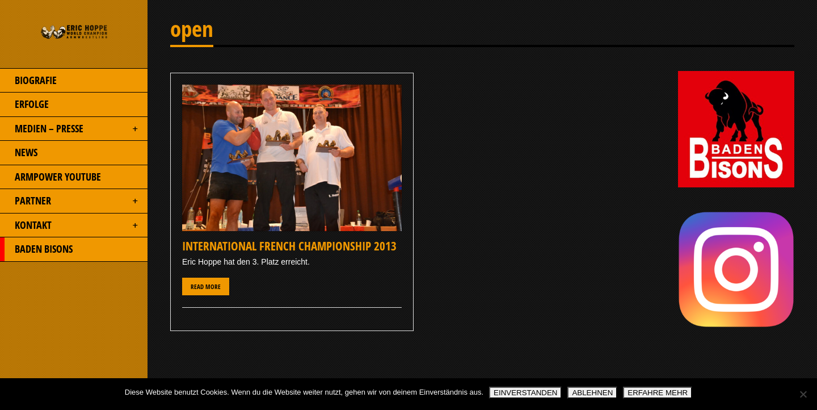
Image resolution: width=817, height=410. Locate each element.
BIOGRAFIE (28, 81)
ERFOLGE (24, 104)
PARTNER (70, 201)
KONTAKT (70, 225)
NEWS (18, 153)
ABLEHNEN (592, 392)
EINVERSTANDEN (525, 392)
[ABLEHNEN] (802, 394)
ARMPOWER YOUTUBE (50, 177)
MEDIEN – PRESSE (70, 129)
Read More (206, 286)
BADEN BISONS (36, 249)
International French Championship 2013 (289, 246)
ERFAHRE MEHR (658, 392)
